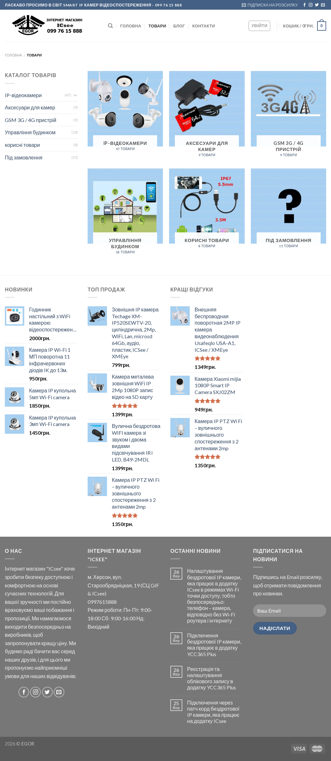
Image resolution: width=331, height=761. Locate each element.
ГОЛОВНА (130, 25)
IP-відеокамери (23, 95)
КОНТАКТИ (203, 25)
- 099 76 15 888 (166, 5)
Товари (157, 25)
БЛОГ (179, 25)
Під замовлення (23, 157)
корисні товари (22, 145)
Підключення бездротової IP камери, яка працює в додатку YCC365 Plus (214, 644)
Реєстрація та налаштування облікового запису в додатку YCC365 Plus (211, 678)
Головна (13, 55)
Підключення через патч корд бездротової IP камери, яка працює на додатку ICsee (213, 711)
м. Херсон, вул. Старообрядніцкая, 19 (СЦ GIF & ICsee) (123, 585)
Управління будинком (30, 132)
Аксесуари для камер (30, 107)
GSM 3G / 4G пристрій (30, 120)
